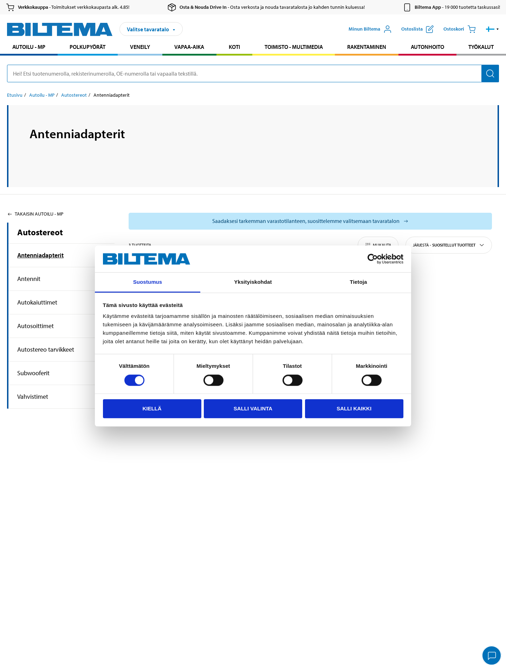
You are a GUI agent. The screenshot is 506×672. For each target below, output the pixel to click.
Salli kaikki (354, 408)
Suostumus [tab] (147, 282)
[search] (253, 73)
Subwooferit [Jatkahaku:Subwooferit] (33, 373)
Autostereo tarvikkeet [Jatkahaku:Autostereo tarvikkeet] (45, 349)
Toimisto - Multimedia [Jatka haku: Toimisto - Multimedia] (294, 46)
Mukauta (378, 245)
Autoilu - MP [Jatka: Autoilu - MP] (41, 95)
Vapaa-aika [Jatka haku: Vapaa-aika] (189, 46)
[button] (492, 29)
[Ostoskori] (459, 29)
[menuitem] (29, 48)
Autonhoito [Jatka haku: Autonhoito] (427, 46)
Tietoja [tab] (358, 282)
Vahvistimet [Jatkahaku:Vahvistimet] (32, 396)
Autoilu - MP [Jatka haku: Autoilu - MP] (28, 46)
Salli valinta (253, 408)
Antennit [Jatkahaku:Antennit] (28, 279)
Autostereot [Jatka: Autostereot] (74, 95)
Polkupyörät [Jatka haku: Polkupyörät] (87, 46)
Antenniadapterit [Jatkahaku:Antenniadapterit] (40, 255)
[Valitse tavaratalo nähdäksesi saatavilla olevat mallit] (310, 221)
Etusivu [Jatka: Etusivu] (14, 95)
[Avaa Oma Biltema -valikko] (370, 29)
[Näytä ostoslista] (417, 29)
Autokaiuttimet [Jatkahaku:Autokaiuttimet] (37, 302)
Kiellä (151, 408)
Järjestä (449, 245)
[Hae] (490, 73)
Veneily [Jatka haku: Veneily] (140, 46)
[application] (492, 656)
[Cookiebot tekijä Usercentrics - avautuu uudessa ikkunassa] (372, 259)
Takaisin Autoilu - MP (35, 214)
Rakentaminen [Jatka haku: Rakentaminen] (366, 46)
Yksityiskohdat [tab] (253, 282)
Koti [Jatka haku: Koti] (234, 46)
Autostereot (40, 232)
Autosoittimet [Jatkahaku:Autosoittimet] (35, 326)
